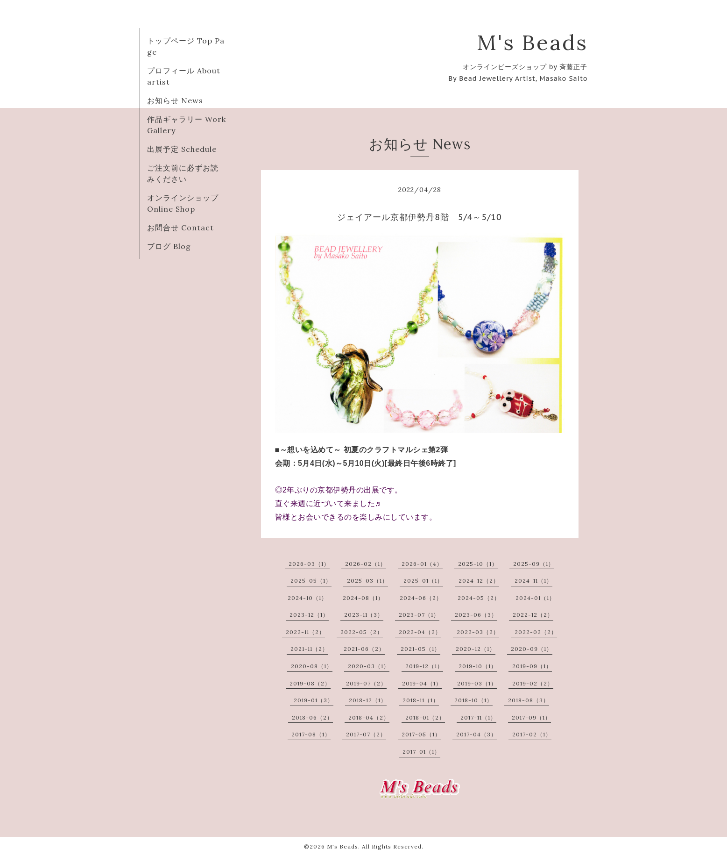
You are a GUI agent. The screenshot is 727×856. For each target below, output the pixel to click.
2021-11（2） (309, 648)
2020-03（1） (368, 666)
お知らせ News (175, 100)
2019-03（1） (477, 683)
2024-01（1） (535, 597)
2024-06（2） (421, 597)
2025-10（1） (478, 563)
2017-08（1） (311, 734)
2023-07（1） (419, 614)
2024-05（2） (479, 597)
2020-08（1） (311, 666)
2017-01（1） (421, 751)
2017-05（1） (421, 734)
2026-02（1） (365, 563)
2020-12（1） (475, 648)
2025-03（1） (367, 580)
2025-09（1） (533, 563)
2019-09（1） (532, 666)
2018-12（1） (368, 700)
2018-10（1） (473, 700)
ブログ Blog (169, 246)
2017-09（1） (531, 717)
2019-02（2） (532, 683)
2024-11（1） (533, 580)
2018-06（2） (312, 717)
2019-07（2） (366, 683)
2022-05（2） (361, 631)
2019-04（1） (422, 683)
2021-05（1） (420, 648)
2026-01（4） (422, 563)
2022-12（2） (533, 614)
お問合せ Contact (180, 227)
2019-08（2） (310, 683)
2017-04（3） (476, 734)
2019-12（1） (424, 666)
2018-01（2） (425, 717)
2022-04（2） (420, 631)
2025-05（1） (311, 580)
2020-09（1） (531, 648)
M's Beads (532, 42)
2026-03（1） (309, 563)
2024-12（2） (479, 580)
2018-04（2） (368, 717)
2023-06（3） (476, 614)
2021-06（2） (364, 648)
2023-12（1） (309, 614)
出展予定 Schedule (182, 149)
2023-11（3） (363, 614)
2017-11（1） (478, 717)
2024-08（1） (363, 597)
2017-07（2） (366, 734)
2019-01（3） (313, 700)
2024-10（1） (307, 597)
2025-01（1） (423, 580)
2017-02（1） (531, 734)
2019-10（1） (478, 666)
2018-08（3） (528, 700)
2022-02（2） (536, 631)
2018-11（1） (420, 700)
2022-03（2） (478, 631)
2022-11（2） (305, 631)
